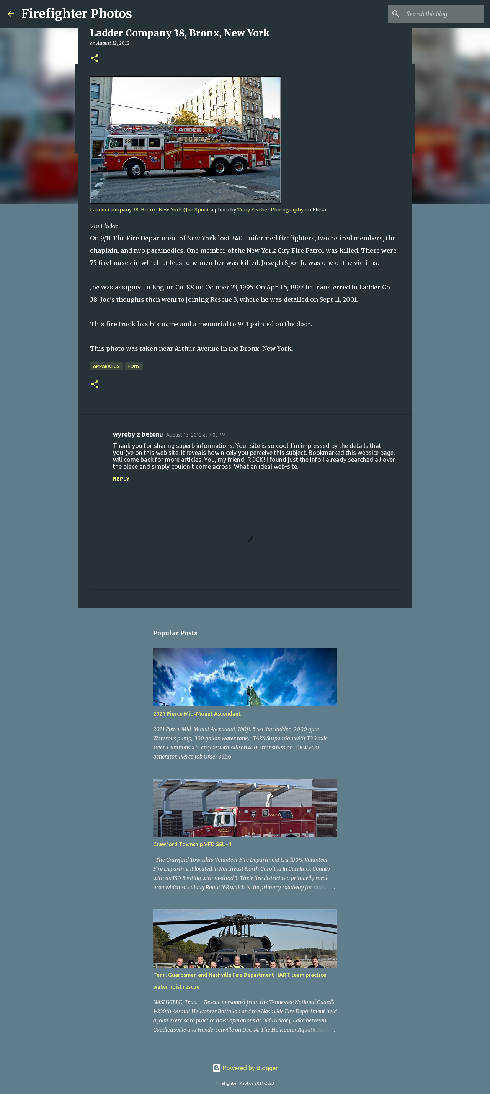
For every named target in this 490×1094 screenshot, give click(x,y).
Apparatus (106, 366)
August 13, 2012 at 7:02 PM (196, 434)
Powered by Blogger (245, 1068)
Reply (121, 479)
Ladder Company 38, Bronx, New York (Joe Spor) (149, 209)
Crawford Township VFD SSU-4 (192, 844)
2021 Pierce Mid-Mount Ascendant (197, 714)
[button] (94, 59)
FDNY (134, 366)
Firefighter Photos (76, 13)
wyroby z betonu (138, 434)
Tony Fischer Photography (270, 209)
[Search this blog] (443, 14)
